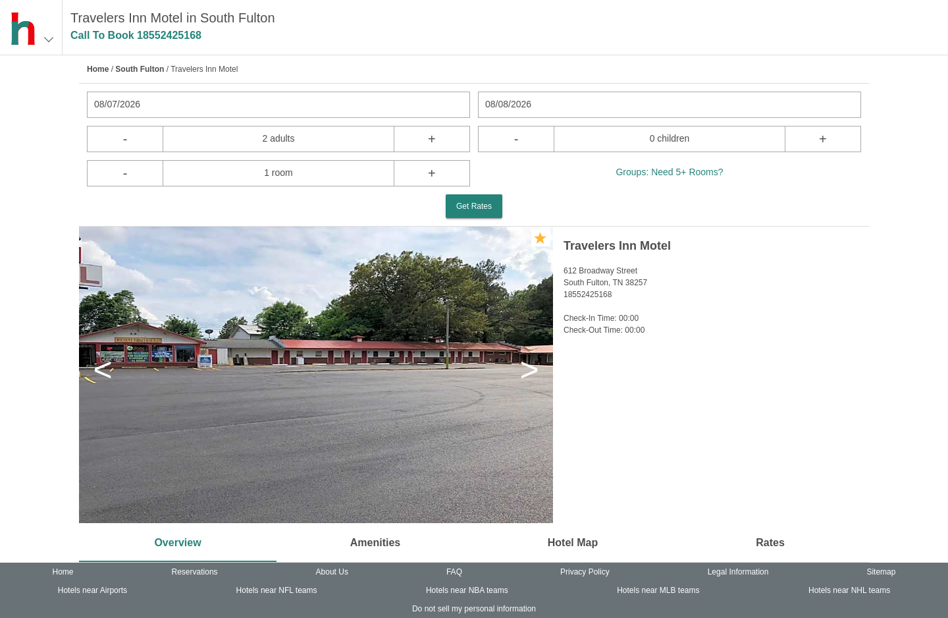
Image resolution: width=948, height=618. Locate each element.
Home (98, 69)
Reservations (195, 571)
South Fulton (139, 69)
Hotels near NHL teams (849, 590)
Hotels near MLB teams (658, 590)
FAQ (454, 571)
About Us (332, 571)
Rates (770, 542)
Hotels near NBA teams (467, 590)
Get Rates (474, 206)
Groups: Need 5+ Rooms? (669, 172)
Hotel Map (573, 542)
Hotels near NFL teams (276, 590)
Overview (177, 542)
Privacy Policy (585, 571)
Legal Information (738, 571)
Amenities (375, 542)
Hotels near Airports (92, 590)
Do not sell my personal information (474, 608)
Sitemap (880, 571)
